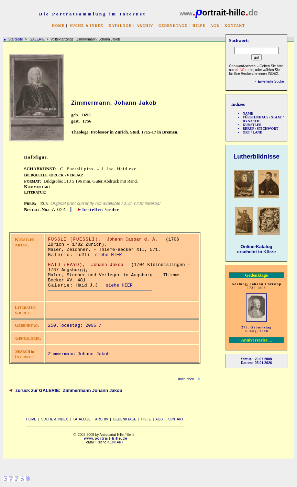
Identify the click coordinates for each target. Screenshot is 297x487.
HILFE (199, 25)
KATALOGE (120, 25)
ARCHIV (144, 25)
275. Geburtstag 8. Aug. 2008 (256, 329)
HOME (58, 25)
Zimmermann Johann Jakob (79, 354)
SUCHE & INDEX (86, 25)
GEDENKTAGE (172, 25)
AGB (214, 25)
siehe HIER (108, 254)
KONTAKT (234, 25)
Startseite (15, 39)
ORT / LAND (252, 132)
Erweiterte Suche (271, 81)
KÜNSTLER (252, 125)
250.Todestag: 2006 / (76, 325)
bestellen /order (101, 209)
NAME (248, 113)
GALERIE (37, 39)
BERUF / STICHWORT (260, 128)
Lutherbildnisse (256, 156)
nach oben (186, 379)
